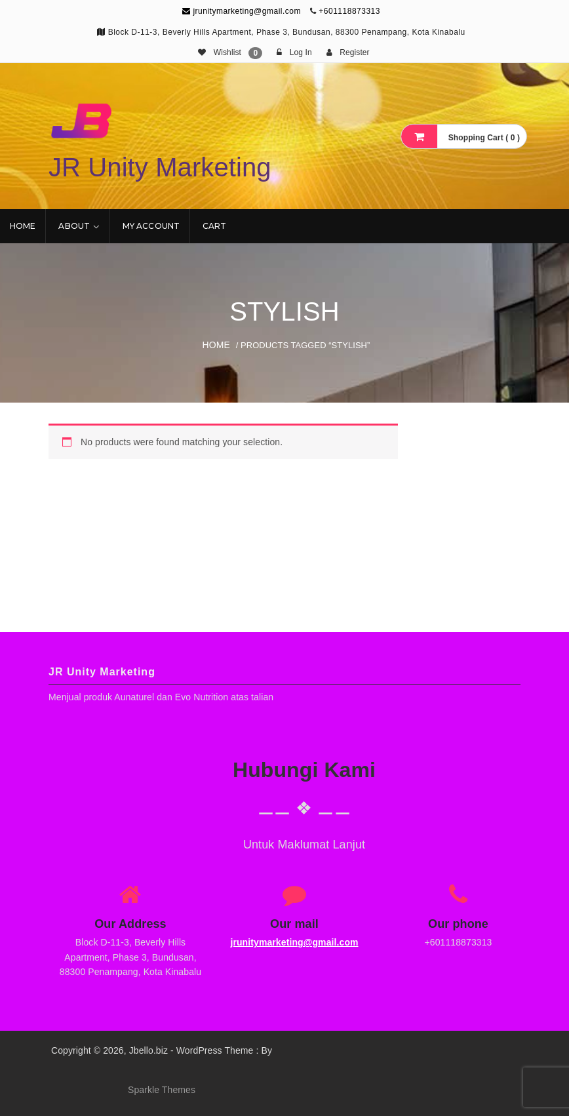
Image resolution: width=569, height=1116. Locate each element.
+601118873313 (349, 11)
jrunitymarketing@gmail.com (241, 11)
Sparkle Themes (161, 1090)
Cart (214, 226)
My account (151, 226)
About (74, 226)
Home (22, 226)
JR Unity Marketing (160, 167)
